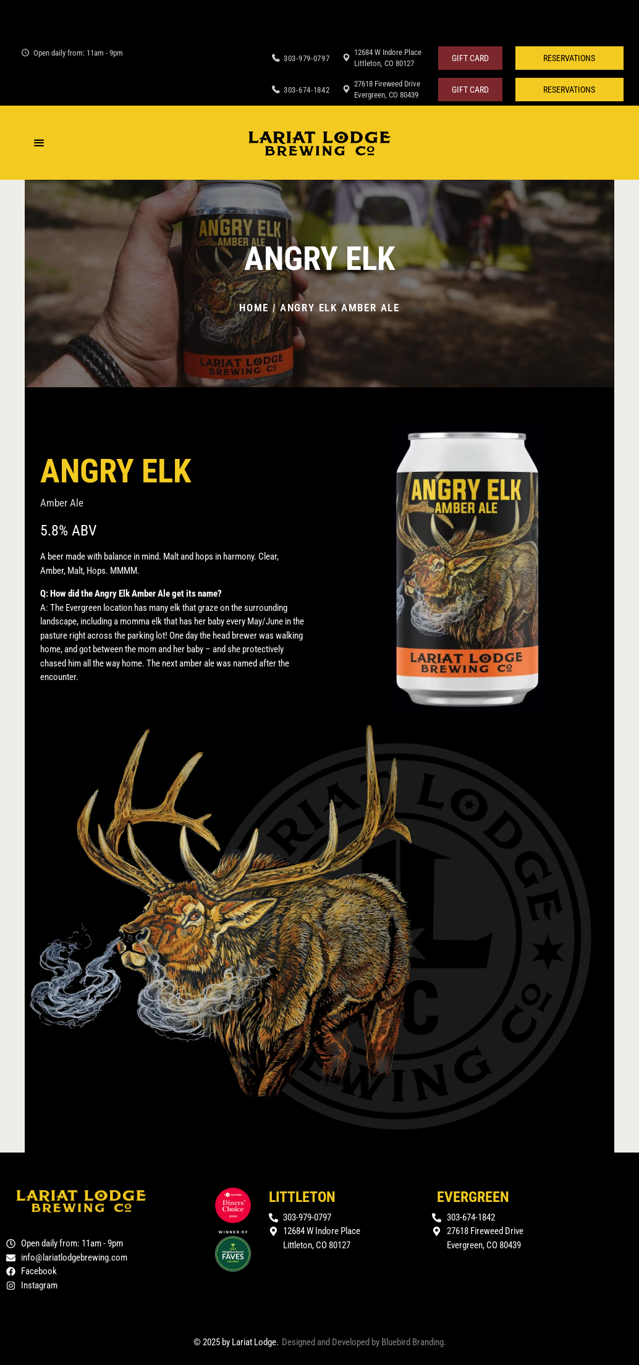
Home (254, 307)
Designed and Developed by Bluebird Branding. (364, 1342)
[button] (569, 58)
